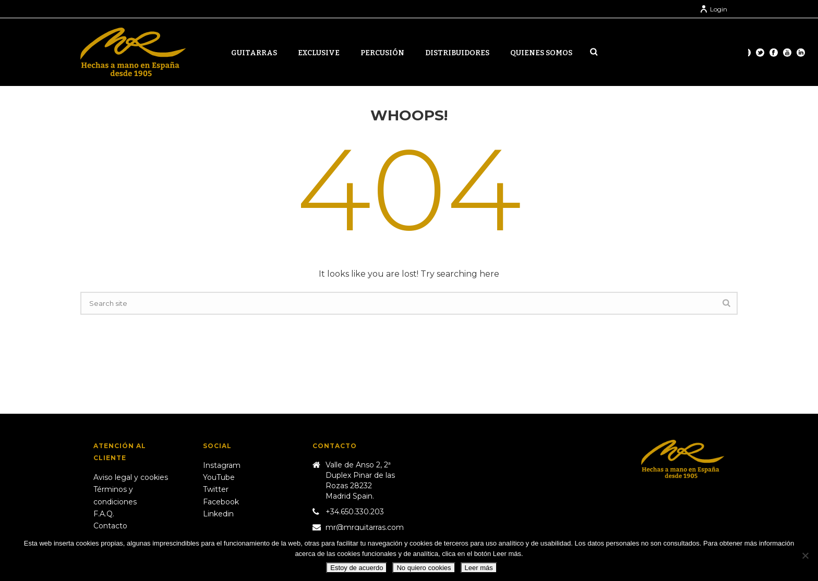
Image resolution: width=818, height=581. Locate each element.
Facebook (221, 501)
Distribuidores (457, 52)
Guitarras (254, 52)
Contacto (110, 525)
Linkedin (218, 513)
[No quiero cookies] (805, 555)
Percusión (382, 52)
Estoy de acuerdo (356, 568)
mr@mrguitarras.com (365, 527)
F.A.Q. (103, 513)
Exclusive (319, 52)
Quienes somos (541, 52)
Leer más (479, 568)
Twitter (215, 489)
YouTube (219, 477)
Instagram (221, 465)
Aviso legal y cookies (130, 477)
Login (713, 9)
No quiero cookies (423, 568)
